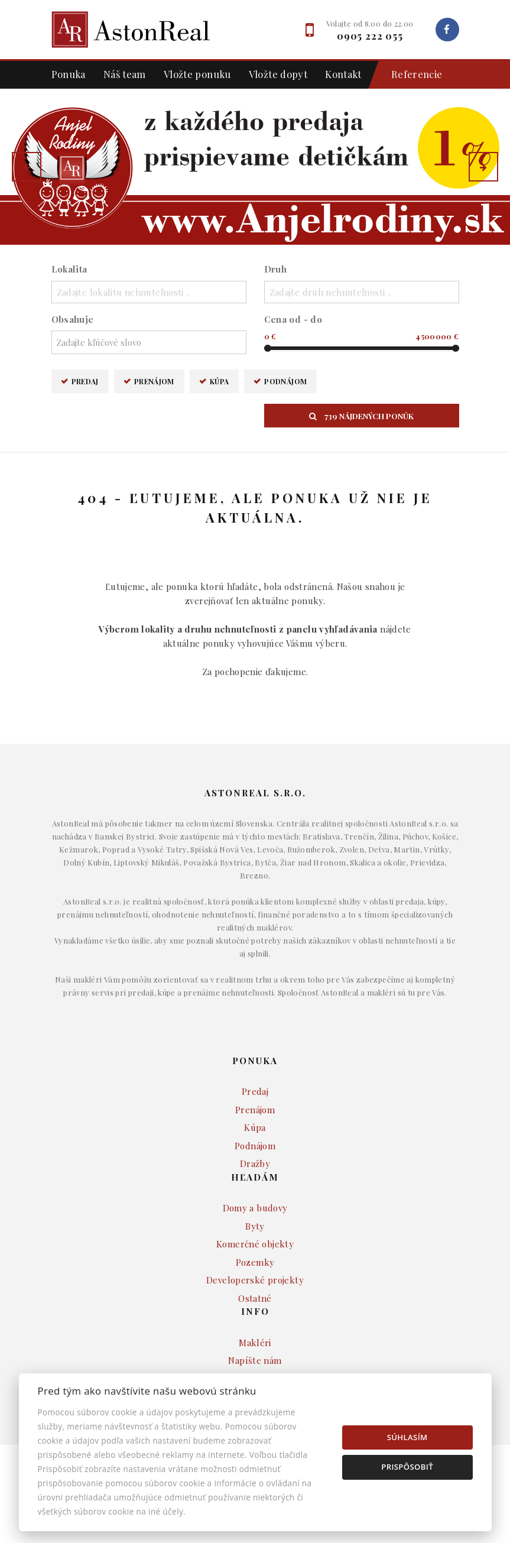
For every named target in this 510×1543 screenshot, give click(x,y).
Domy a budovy (255, 1208)
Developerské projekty (255, 1280)
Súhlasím (407, 1437)
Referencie (411, 75)
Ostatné (255, 1298)
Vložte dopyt (278, 73)
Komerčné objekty (255, 1244)
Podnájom (285, 381)
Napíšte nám (254, 1360)
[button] (26, 166)
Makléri (255, 1342)
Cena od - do (293, 319)
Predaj (85, 381)
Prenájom (154, 381)
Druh (275, 269)
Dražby (255, 1163)
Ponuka (68, 73)
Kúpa (219, 381)
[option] (255, 167)
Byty (255, 1226)
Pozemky (255, 1262)
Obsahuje (72, 319)
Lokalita (69, 269)
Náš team (124, 73)
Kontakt (343, 73)
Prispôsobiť (407, 1466)
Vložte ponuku (197, 73)
